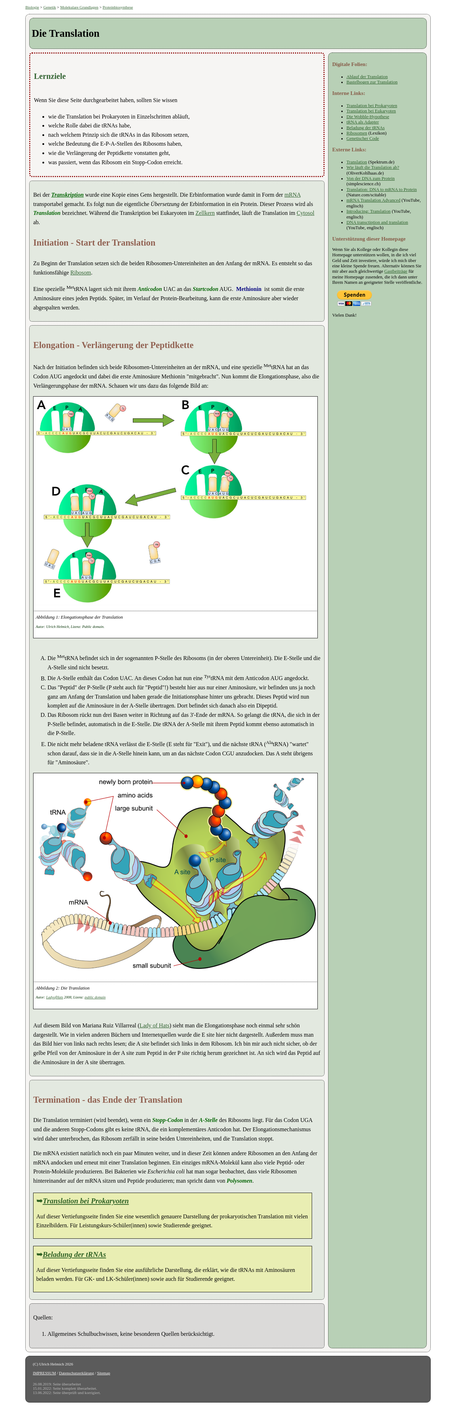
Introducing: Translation (368, 211)
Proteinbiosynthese (118, 7)
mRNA (292, 195)
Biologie (32, 7)
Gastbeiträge (396, 271)
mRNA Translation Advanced (373, 200)
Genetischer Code (362, 138)
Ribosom (81, 273)
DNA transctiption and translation (377, 222)
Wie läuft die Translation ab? (372, 167)
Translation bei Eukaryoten (371, 111)
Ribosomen (356, 133)
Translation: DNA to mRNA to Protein (381, 189)
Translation (356, 162)
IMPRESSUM (44, 1373)
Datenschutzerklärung (76, 1373)
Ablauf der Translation (367, 76)
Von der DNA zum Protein (370, 178)
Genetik (49, 7)
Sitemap (103, 1373)
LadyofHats (54, 997)
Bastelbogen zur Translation (372, 82)
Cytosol (306, 213)
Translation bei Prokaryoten (86, 1201)
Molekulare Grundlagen (79, 7)
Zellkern (205, 213)
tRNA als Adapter (362, 122)
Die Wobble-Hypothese (367, 116)
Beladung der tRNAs (74, 1254)
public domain (95, 997)
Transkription (67, 195)
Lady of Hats (155, 1025)
